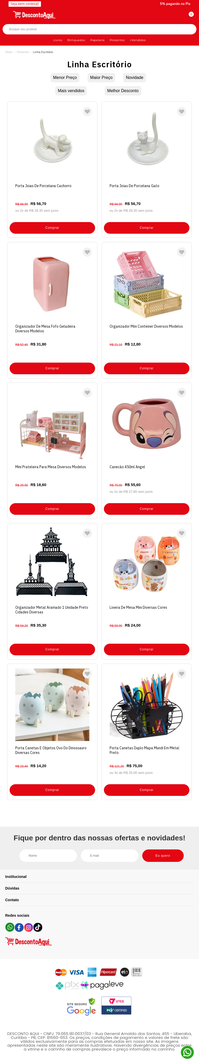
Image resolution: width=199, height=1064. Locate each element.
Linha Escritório (43, 52)
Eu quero (162, 855)
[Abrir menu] (7, 14)
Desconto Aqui (8, 52)
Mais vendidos (71, 91)
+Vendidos (138, 40)
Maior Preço (101, 77)
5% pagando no (175, 4)
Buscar (188, 29)
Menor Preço (65, 77)
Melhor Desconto (123, 91)
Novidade (135, 77)
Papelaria (97, 40)
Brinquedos (76, 40)
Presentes (117, 40)
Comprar (52, 228)
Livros (57, 40)
